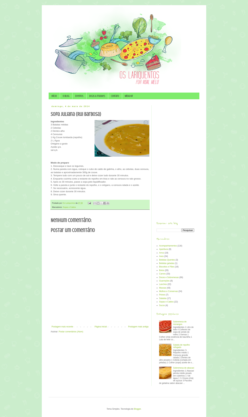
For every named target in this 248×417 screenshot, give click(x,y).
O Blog (66, 96)
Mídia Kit (129, 96)
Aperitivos (163, 249)
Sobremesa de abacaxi (183, 368)
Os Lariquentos (69, 203)
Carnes (162, 274)
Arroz (161, 253)
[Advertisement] (100, 316)
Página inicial (101, 326)
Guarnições (164, 281)
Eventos (79, 96)
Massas (162, 288)
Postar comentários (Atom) (71, 331)
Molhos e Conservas (168, 291)
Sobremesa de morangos (180, 322)
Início (54, 96)
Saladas (162, 298)
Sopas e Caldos (69, 207)
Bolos (161, 270)
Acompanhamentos (168, 246)
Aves (161, 256)
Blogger (137, 409)
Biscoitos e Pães (166, 267)
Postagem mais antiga (138, 326)
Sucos (162, 305)
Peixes (162, 295)
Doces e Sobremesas (169, 277)
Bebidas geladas (166, 263)
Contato (115, 96)
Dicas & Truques (97, 96)
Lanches (163, 284)
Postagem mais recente (62, 326)
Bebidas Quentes (167, 260)
